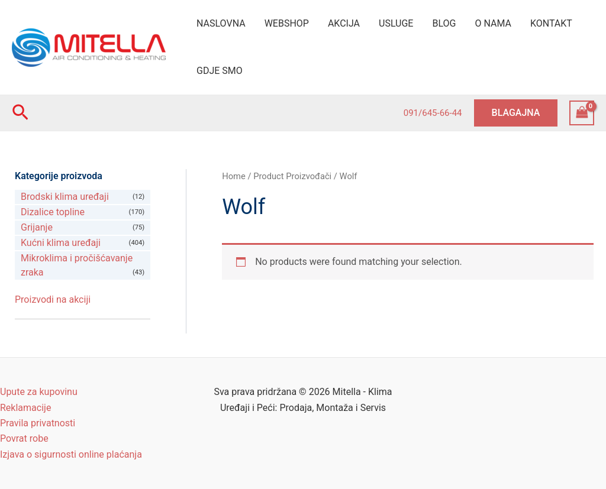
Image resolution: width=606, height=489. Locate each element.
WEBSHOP (287, 23)
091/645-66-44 (433, 113)
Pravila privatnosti (37, 423)
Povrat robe (24, 438)
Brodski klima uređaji (65, 196)
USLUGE (396, 23)
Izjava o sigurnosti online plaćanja (71, 454)
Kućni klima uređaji (61, 242)
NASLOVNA (221, 23)
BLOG (444, 23)
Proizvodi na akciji (53, 299)
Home (234, 176)
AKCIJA (344, 23)
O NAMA (493, 23)
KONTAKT (551, 23)
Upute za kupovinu (39, 391)
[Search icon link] (20, 113)
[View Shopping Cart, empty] (581, 113)
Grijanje (37, 227)
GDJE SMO (219, 70)
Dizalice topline (53, 212)
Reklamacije (25, 407)
